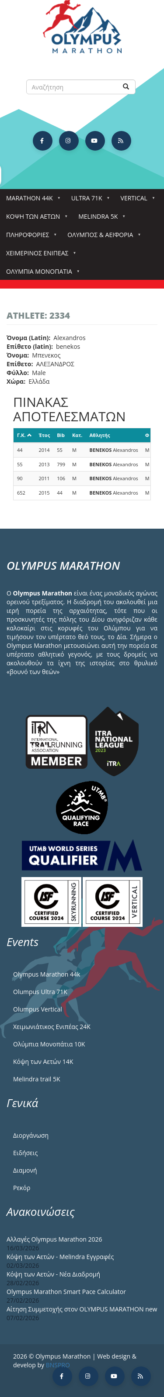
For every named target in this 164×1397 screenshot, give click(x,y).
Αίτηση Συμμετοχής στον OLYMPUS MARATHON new (82, 1309)
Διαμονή (25, 1170)
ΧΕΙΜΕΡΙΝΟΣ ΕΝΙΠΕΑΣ (39, 255)
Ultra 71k (88, 200)
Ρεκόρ (21, 1188)
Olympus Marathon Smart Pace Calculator (66, 1291)
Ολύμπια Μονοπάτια (41, 274)
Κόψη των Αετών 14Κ (43, 1061)
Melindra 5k (99, 219)
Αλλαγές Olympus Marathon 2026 (54, 1239)
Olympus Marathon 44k (46, 974)
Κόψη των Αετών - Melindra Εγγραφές (60, 1256)
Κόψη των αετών (35, 219)
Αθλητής (100, 435)
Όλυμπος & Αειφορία (102, 237)
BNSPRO (58, 1365)
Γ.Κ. (24, 435)
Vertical (136, 200)
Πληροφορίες (29, 237)
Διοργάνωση (31, 1135)
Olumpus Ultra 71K (40, 992)
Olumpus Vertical (37, 1009)
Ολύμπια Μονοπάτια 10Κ (49, 1044)
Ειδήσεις (25, 1153)
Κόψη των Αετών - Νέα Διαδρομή (53, 1274)
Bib (61, 435)
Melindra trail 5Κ (36, 1079)
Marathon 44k (31, 200)
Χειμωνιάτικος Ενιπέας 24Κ (52, 1026)
